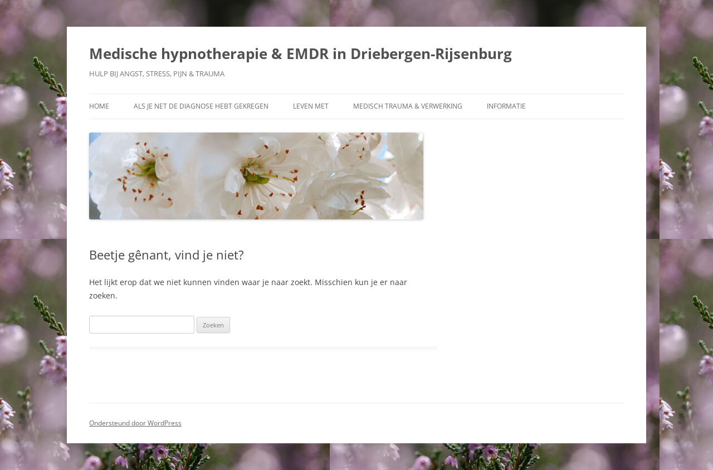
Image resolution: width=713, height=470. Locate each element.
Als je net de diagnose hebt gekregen (201, 106)
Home (99, 106)
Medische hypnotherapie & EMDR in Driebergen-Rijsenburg (300, 53)
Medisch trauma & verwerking (407, 106)
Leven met (311, 106)
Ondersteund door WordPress (135, 423)
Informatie (506, 106)
